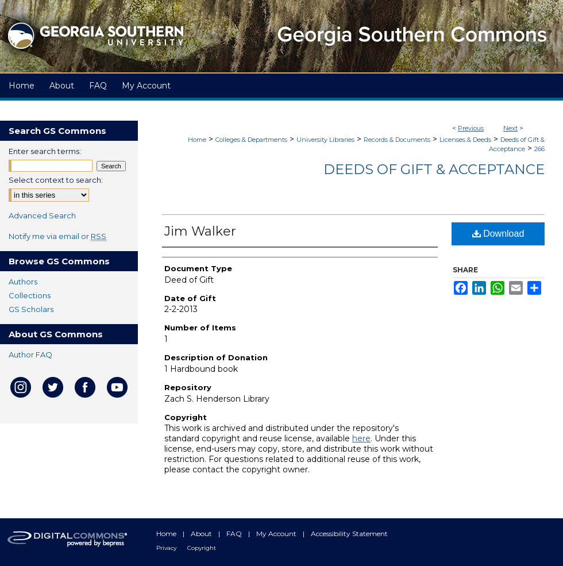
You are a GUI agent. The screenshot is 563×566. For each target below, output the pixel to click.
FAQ (235, 533)
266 (539, 149)
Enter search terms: (45, 151)
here (361, 438)
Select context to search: (56, 179)
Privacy (167, 548)
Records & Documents (397, 140)
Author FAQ (30, 354)
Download (498, 233)
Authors (23, 281)
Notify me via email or (57, 236)
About (202, 533)
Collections (30, 295)
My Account (277, 533)
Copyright (201, 548)
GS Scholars (31, 309)
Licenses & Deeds (465, 140)
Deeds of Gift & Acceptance (434, 169)
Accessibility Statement (349, 533)
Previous (471, 128)
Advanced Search (42, 215)
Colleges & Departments (251, 140)
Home (197, 140)
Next (510, 128)
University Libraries (325, 140)
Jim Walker (200, 231)
